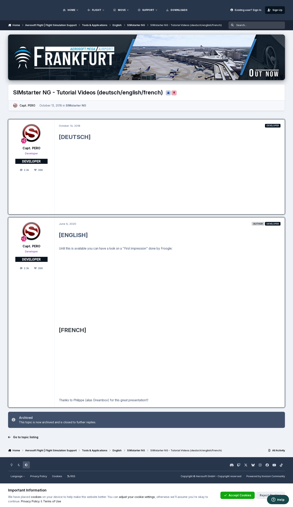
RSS (71, 476)
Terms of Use (52, 501)
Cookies (57, 476)
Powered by (265, 476)
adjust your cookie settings (137, 497)
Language (18, 476)
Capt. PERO (27, 105)
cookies (36, 497)
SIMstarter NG (76, 105)
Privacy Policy (38, 476)
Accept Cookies (237, 495)
